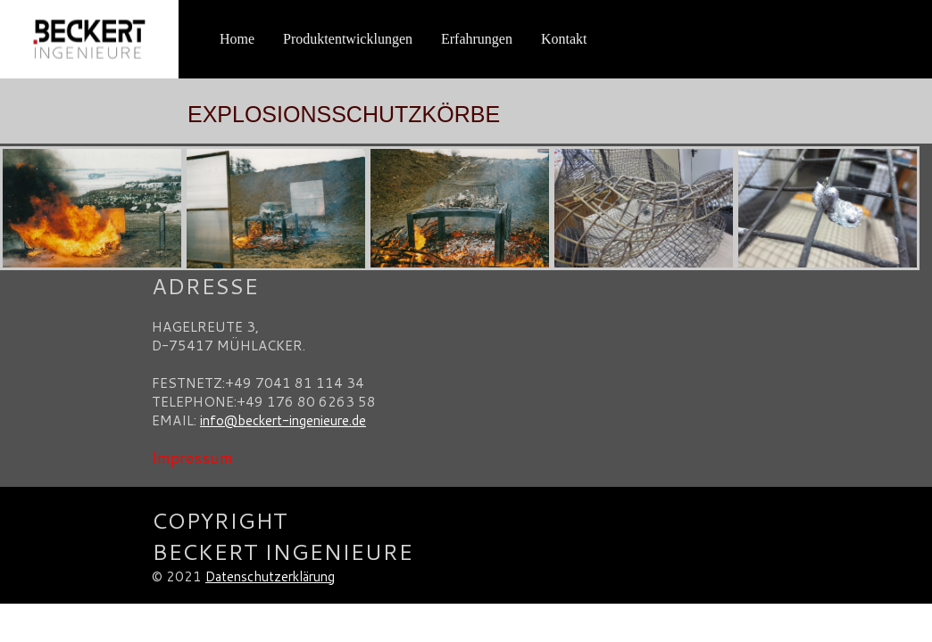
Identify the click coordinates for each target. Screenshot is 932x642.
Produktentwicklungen (347, 38)
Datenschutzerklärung (270, 576)
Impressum (192, 457)
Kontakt (564, 38)
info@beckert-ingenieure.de (283, 420)
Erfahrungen (476, 38)
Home (237, 38)
